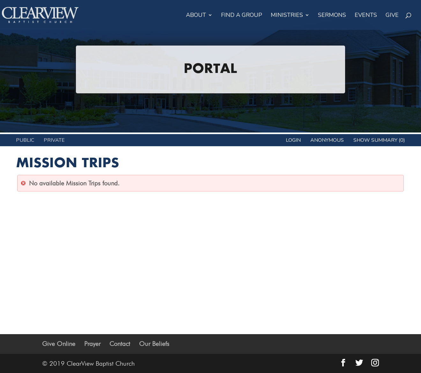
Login (293, 140)
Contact (119, 344)
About (196, 16)
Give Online (58, 344)
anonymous (327, 140)
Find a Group (241, 16)
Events (366, 16)
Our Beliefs (154, 344)
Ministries (287, 16)
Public (25, 140)
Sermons (332, 16)
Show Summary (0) (379, 140)
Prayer (92, 344)
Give (392, 16)
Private (54, 140)
